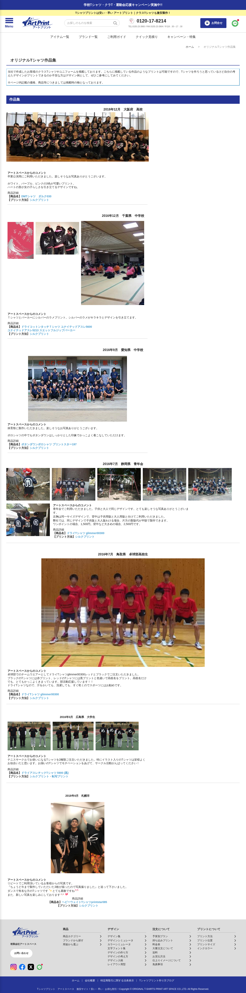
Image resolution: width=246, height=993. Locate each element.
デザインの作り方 (118, 952)
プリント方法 (205, 936)
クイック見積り (147, 36)
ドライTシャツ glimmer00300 (85, 533)
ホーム (190, 46)
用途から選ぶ (70, 944)
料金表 (156, 944)
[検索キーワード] (92, 23)
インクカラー (205, 948)
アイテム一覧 (59, 36)
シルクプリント (39, 199)
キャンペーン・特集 (181, 36)
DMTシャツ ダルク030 (36, 196)
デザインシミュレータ (120, 940)
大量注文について (162, 948)
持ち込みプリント (162, 940)
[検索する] (115, 23)
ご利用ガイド (116, 36)
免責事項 (157, 964)
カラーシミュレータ (119, 944)
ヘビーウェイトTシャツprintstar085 (84, 902)
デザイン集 (114, 936)
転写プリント (60, 776)
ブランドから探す (73, 940)
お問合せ (213, 23)
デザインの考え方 (118, 956)
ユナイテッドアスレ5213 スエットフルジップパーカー (41, 330)
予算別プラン (160, 936)
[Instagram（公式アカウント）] (13, 967)
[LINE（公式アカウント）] (39, 967)
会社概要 (90, 980)
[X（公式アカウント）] (31, 967)
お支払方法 (158, 956)
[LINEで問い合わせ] (235, 23)
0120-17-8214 (151, 20)
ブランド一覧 (88, 36)
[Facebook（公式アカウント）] (22, 967)
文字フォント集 (117, 948)
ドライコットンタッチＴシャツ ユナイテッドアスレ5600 (56, 326)
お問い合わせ (21, 953)
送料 (155, 952)
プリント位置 (205, 940)
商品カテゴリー (72, 936)
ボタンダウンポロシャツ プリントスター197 (49, 444)
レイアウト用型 (117, 964)
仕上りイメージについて (166, 960)
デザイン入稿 (115, 960)
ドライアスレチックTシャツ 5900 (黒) (45, 772)
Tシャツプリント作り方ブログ (156, 980)
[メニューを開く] (9, 23)
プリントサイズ (206, 944)
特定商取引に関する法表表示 (117, 980)
